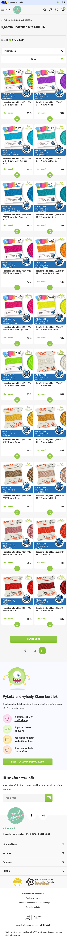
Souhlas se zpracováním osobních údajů (34, 902)
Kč (58, 2)
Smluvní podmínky (13, 935)
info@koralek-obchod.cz (38, 833)
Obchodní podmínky (33, 907)
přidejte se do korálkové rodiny (27, 762)
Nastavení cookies (33, 898)
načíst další (33, 639)
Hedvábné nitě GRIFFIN (21, 20)
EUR (64, 2)
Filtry (47, 59)
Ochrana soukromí (55, 932)
